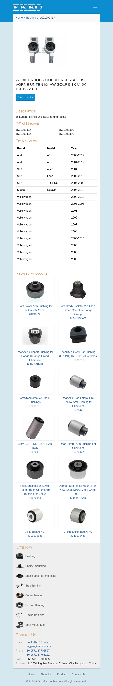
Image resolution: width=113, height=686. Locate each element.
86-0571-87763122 (38, 654)
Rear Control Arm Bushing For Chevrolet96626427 (78, 447)
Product (61, 674)
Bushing (31, 17)
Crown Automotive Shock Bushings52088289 (35, 402)
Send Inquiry (25, 97)
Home (19, 17)
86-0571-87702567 (38, 650)
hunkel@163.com (37, 642)
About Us (46, 674)
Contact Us (78, 674)
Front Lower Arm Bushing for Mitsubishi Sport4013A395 (35, 310)
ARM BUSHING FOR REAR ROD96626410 (35, 447)
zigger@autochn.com (39, 646)
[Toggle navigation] (95, 7)
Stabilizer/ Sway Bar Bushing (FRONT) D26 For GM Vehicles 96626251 (78, 356)
